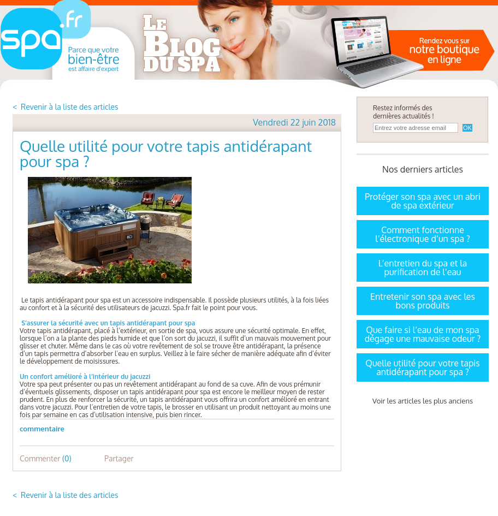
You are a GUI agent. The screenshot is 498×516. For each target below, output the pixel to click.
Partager (119, 458)
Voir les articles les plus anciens (422, 401)
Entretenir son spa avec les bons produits (422, 301)
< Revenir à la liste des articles (65, 106)
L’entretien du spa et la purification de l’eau (422, 267)
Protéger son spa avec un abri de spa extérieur (423, 201)
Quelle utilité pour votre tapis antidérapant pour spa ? (422, 367)
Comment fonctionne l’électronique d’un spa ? (422, 234)
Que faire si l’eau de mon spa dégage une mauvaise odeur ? (423, 334)
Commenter (46, 458)
